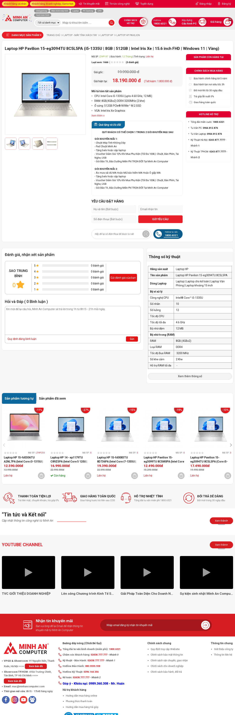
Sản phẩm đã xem (52, 398)
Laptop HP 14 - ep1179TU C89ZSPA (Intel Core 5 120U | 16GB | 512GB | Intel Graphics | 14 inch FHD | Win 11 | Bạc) (69, 460)
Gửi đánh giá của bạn (123, 277)
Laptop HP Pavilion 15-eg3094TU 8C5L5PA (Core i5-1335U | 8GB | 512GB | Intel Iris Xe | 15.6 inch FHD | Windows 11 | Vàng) (210, 460)
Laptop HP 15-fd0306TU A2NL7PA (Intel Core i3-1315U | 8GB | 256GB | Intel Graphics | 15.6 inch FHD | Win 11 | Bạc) (23, 460)
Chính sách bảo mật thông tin (167, 654)
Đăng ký (226, 3)
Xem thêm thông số (190, 376)
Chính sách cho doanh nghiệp (167, 666)
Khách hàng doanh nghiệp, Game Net (52, 3)
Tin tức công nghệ (119, 3)
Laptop (75, 11)
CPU (100, 11)
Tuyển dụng (146, 3)
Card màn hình (42, 15)
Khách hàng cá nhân (15, 3)
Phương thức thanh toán (79, 701)
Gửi (132, 338)
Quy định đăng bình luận (22, 338)
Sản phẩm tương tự (19, 398)
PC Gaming (88, 11)
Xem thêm (221, 520)
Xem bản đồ (36, 666)
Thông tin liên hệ (223, 654)
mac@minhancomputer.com (28, 686)
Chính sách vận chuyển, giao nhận (169, 660)
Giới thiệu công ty (223, 649)
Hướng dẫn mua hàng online (81, 695)
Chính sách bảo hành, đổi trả (166, 671)
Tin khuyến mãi (91, 3)
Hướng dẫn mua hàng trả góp (82, 707)
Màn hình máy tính (59, 11)
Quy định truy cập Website (165, 649)
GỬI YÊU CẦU (160, 219)
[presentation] (5, 445)
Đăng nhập (206, 3)
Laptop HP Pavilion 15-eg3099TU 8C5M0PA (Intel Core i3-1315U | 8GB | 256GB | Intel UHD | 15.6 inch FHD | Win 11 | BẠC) (164, 460)
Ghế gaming (41, 11)
